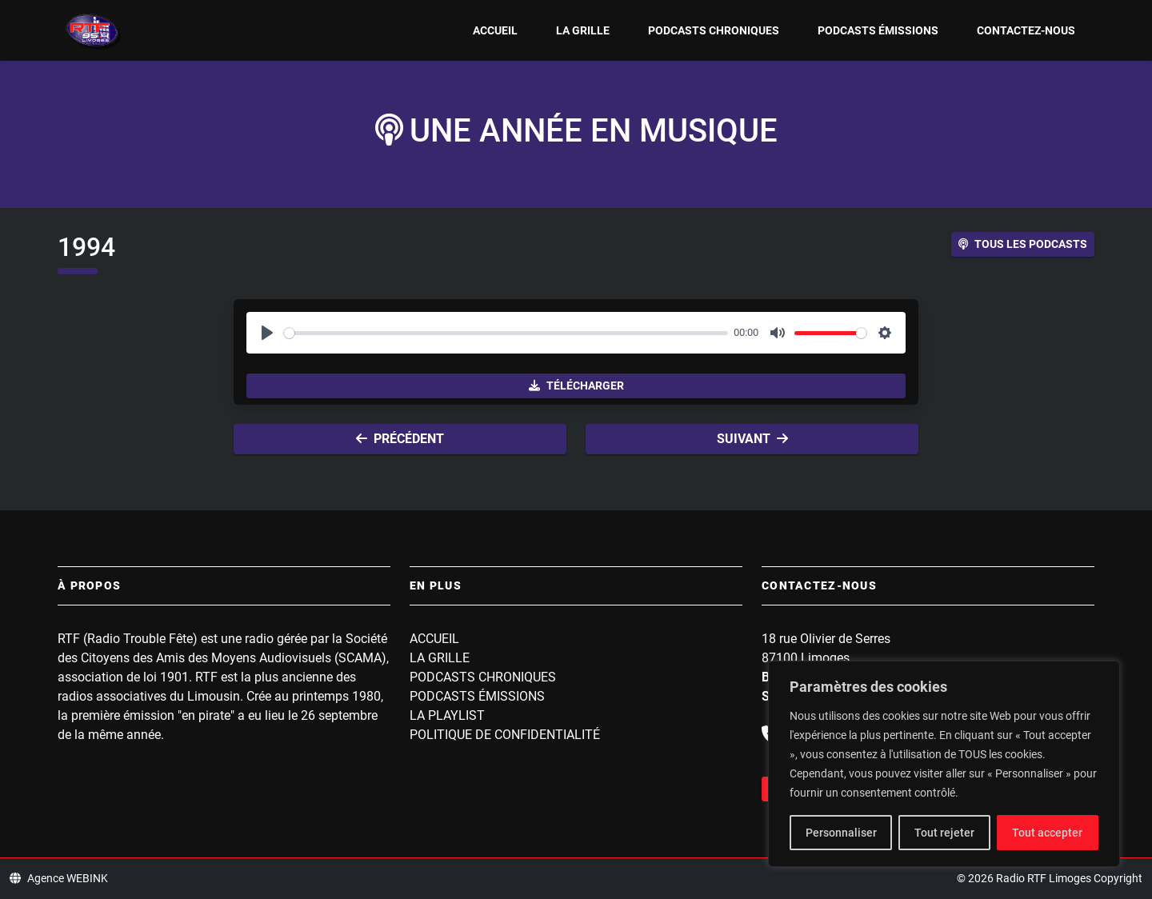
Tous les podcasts (1022, 244)
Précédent (400, 438)
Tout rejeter (944, 832)
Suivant (752, 438)
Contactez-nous (1026, 30)
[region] (944, 764)
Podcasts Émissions (878, 30)
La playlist (447, 715)
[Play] (267, 333)
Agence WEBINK (59, 878)
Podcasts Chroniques (713, 30)
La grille (583, 30)
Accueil (495, 30)
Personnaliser (841, 832)
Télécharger (576, 385)
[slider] (506, 333)
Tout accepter (1047, 832)
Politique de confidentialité (505, 734)
